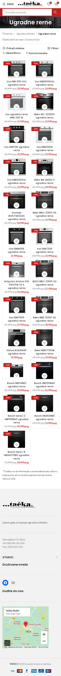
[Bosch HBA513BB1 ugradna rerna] (44, 403)
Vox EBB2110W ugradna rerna (44, 148)
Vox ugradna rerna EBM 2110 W (16, 116)
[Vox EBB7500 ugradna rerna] (16, 305)
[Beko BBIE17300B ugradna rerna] (44, 338)
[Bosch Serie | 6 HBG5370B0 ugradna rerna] (16, 439)
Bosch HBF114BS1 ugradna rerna (16, 385)
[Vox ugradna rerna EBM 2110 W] (16, 102)
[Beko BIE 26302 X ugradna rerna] (44, 167)
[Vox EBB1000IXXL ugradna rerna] (44, 69)
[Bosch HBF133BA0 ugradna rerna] (44, 370)
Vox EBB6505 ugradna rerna (16, 250)
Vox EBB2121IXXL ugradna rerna (16, 181)
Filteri (55, 48)
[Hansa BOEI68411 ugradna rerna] (16, 338)
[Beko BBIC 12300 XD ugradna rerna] (44, 200)
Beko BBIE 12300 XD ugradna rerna (44, 319)
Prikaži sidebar (16, 48)
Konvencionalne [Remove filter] (38, 53)
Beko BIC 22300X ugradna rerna (44, 116)
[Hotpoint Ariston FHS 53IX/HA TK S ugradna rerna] (16, 269)
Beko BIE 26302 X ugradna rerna (44, 181)
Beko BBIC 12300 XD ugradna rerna (44, 214)
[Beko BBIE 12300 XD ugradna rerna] (44, 305)
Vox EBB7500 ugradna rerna (16, 319)
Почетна (7, 33)
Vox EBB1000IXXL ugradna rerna (44, 83)
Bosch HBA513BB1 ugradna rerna (44, 417)
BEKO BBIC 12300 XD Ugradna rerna (44, 283)
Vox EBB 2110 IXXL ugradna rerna (17, 83)
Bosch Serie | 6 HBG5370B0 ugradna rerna (16, 455)
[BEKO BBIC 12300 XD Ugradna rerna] (44, 269)
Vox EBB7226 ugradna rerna (44, 250)
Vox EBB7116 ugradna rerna (16, 148)
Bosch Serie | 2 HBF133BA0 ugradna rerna (16, 419)
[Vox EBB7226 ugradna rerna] (44, 236)
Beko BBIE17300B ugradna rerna (44, 352)
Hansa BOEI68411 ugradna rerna (17, 352)
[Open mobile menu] (8, 4)
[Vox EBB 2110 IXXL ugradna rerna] (16, 69)
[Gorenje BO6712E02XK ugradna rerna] (16, 200)
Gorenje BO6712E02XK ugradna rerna (16, 216)
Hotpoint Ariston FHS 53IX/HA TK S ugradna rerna (16, 285)
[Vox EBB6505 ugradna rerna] (16, 236)
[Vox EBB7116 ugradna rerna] (16, 134)
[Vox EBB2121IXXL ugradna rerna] (16, 167)
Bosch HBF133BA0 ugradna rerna (44, 385)
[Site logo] (31, 3)
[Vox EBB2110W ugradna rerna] (44, 134)
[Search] (30, 12)
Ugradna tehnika (25, 33)
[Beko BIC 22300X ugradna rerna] (44, 102)
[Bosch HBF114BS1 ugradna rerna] (16, 370)
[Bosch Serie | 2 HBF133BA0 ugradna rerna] (16, 403)
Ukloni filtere (13, 53)
